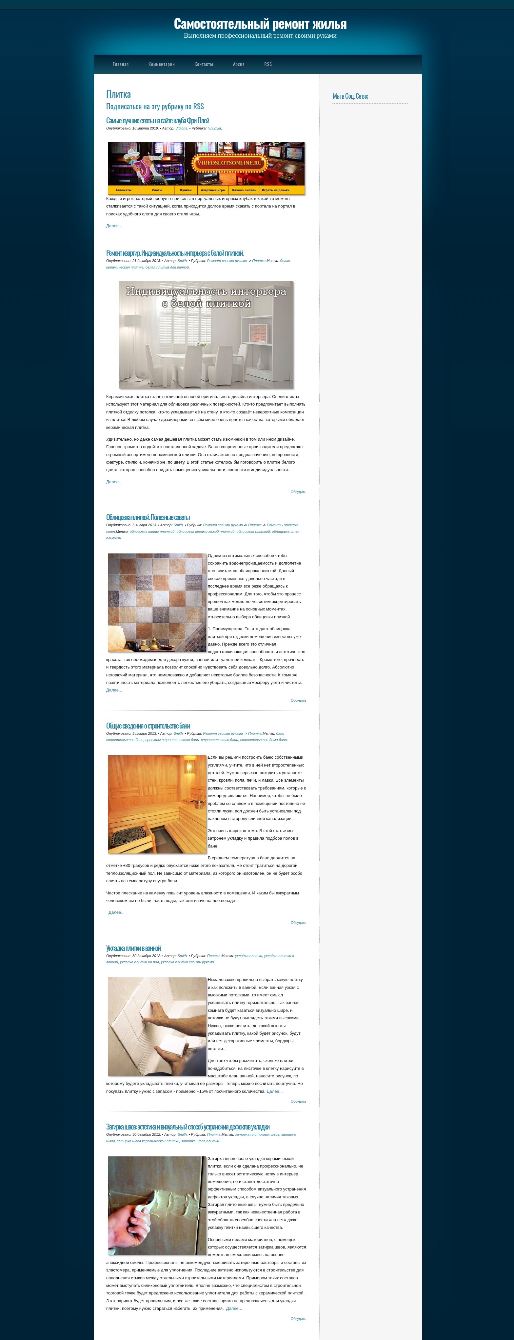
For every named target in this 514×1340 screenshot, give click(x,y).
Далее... (114, 225)
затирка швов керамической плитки (148, 1141)
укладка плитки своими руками (187, 962)
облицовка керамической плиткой (206, 531)
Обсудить (298, 492)
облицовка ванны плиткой (152, 531)
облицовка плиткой (253, 531)
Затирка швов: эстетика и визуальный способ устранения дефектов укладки (187, 1126)
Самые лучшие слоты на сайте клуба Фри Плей (157, 119)
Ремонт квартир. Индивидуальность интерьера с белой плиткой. (174, 252)
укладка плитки (248, 956)
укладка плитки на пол (139, 962)
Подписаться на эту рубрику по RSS (155, 105)
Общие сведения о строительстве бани (147, 725)
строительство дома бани (263, 740)
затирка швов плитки (200, 1141)
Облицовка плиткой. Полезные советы (147, 516)
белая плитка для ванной (167, 267)
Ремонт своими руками (227, 261)
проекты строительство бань (172, 740)
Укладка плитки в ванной (133, 947)
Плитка (214, 128)
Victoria (181, 128)
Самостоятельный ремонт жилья (260, 23)
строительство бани (219, 740)
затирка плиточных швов (257, 1134)
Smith (182, 261)
